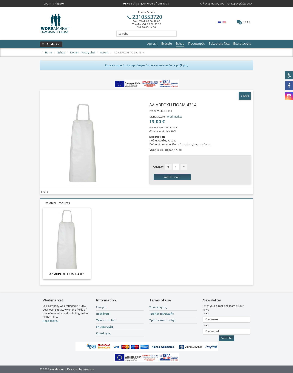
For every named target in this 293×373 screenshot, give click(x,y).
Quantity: (158, 166)
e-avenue (88, 369)
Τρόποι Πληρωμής (161, 313)
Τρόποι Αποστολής (162, 320)
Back (245, 96)
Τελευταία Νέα (106, 320)
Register (60, 3)
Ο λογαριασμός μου (212, 3)
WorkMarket (174, 116)
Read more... (51, 321)
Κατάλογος (103, 333)
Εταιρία (101, 307)
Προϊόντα (102, 313)
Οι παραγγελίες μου (239, 3)
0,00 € (243, 21)
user (206, 313)
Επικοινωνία (104, 327)
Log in (47, 3)
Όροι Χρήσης (158, 307)
